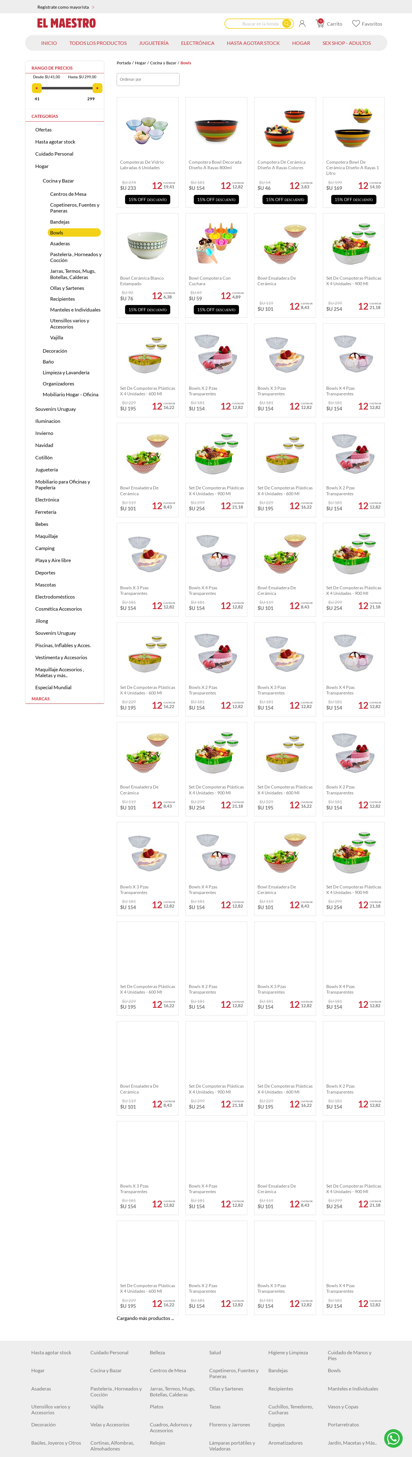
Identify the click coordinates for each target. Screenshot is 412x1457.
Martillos (219, 1385)
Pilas (36, 1427)
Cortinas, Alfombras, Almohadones (112, 1146)
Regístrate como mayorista (65, 7)
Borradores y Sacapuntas (116, 1319)
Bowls (56, 232)
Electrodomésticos (55, 597)
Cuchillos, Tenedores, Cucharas (290, 1110)
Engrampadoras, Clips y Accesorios (293, 1321)
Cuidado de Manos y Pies (349, 1056)
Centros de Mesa (68, 194)
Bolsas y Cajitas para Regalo (53, 1219)
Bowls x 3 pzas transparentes (134, 590)
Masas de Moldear (110, 1258)
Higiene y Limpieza (288, 1053)
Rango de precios (52, 68)
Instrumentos (45, 1270)
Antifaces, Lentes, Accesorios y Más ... (288, 1219)
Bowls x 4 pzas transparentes (203, 590)
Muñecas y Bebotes (289, 1246)
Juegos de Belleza (168, 1270)
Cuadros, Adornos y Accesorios (171, 1128)
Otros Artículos (344, 1439)
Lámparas (160, 1354)
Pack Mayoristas (345, 1185)
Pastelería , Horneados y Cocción (76, 257)
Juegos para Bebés (347, 1270)
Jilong (41, 621)
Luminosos (220, 1204)
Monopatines (45, 1282)
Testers (216, 1427)
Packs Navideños (49, 1204)
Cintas (335, 1385)
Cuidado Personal (54, 154)
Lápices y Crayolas (50, 1319)
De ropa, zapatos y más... (175, 1173)
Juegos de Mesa (345, 1246)
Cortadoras (280, 1439)
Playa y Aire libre (53, 560)
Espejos (276, 1125)
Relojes (157, 1143)
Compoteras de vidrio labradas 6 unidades (142, 164)
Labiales (336, 1451)
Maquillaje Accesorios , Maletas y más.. (59, 672)
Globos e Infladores (111, 1216)
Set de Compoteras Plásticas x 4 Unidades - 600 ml (285, 490)
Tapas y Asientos (167, 1161)
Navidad (44, 445)
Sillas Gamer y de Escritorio (346, 1339)
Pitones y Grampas (229, 1403)
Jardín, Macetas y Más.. (352, 1143)
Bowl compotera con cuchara (210, 280)
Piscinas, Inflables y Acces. (63, 645)
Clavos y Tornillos (49, 1403)
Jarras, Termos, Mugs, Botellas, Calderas (72, 274)
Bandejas (60, 222)
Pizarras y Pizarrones (172, 1336)
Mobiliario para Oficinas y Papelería (62, 484)
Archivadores (223, 1300)
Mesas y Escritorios (170, 1282)
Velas (333, 1204)
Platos (156, 1107)
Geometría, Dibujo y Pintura (111, 1339)
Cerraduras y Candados (293, 1385)
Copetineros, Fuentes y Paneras (74, 207)
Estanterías (340, 1173)
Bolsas (97, 1173)
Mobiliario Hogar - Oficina (70, 394)
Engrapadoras (224, 1439)
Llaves (216, 1415)
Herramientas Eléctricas (115, 1403)
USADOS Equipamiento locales (175, 1388)
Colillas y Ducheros (110, 1451)
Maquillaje (46, 536)
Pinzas (97, 1427)
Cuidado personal (109, 1367)
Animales (338, 1258)
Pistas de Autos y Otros (115, 1270)
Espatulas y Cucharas (53, 1415)
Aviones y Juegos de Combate (289, 1285)
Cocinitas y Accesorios (173, 1258)
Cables (157, 1367)
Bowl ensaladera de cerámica (139, 490)
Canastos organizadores (294, 1173)
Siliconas (159, 1403)
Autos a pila (221, 1234)
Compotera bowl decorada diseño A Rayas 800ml (215, 164)
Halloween (279, 1204)
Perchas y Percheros (230, 1173)
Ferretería (45, 512)
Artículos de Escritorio (233, 1319)
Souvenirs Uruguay (55, 409)
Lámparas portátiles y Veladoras (232, 1146)
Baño (48, 361)
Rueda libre (340, 1234)
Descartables (164, 1216)
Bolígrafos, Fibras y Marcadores (348, 1303)
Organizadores (58, 383)
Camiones (42, 1246)
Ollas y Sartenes (67, 288)
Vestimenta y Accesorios (61, 657)
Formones (101, 1415)
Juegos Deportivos (288, 1258)
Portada (124, 63)
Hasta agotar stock (55, 141)
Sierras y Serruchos (288, 1427)
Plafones (218, 1354)
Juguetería (46, 469)
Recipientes (62, 299)
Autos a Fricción (285, 1234)
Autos (96, 1234)
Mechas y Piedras (287, 1415)
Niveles (98, 1439)
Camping (44, 548)
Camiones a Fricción (111, 1246)
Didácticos (279, 1270)
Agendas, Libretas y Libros (111, 1303)
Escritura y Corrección (291, 1300)
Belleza (157, 1053)
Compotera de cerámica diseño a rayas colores (282, 164)
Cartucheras (163, 1319)
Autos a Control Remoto (176, 1234)
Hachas (276, 1403)
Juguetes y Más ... (346, 1282)
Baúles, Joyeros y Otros (56, 1143)
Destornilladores (168, 1415)
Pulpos (38, 1439)
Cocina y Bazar (163, 63)
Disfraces (160, 1204)
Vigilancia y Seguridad (351, 1367)
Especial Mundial (53, 687)
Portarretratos (343, 1125)
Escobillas (160, 1439)
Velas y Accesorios (109, 1125)
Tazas (215, 1107)
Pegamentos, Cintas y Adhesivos (232, 1339)
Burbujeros (221, 1216)
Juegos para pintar (229, 1282)
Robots (39, 1258)
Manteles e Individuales (75, 309)
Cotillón (44, 457)
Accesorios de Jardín (349, 1427)
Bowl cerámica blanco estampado (142, 280)
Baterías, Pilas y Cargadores (225, 1370)
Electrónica (47, 499)
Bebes (41, 524)
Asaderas (60, 243)
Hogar (140, 63)
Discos (335, 1403)
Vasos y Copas (343, 1107)
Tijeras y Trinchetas (51, 1336)
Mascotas (45, 584)
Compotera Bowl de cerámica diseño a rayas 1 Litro (352, 167)
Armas (216, 1246)
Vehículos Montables (231, 1270)
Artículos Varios (285, 1336)
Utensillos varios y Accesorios (69, 323)
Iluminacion (47, 421)
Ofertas (43, 129)
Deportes (45, 572)
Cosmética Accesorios (58, 609)
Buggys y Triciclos (109, 1282)
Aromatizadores (285, 1143)
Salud (215, 1053)
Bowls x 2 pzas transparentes (340, 490)
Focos (274, 1354)
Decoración (55, 351)
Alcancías (160, 1300)
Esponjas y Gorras (228, 1161)
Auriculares (43, 1367)
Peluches (40, 1234)
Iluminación (102, 1354)
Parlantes (338, 1354)
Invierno (44, 433)
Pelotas (217, 1258)
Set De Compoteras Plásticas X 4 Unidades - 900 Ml (216, 490)
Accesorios (102, 1161)
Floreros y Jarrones (229, 1125)
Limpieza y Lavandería (66, 372)
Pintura (39, 1451)
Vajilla (56, 337)
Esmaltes (278, 1451)
